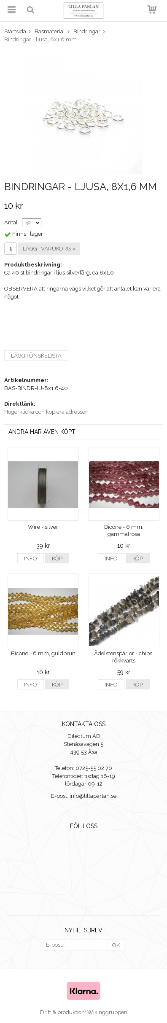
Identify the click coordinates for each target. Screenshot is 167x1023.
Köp (57, 558)
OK (116, 945)
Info (30, 558)
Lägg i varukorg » (49, 248)
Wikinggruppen (107, 1012)
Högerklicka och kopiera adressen (46, 412)
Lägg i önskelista (36, 356)
